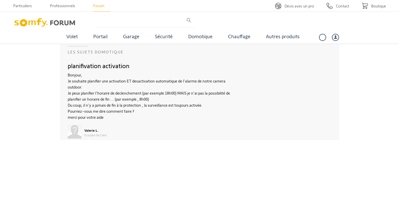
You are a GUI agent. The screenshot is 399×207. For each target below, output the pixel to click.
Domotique (200, 36)
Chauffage (239, 36)
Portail (100, 36)
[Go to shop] (374, 5)
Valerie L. (91, 130)
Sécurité (164, 36)
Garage (131, 36)
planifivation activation (98, 65)
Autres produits (283, 36)
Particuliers (22, 5)
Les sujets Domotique (96, 51)
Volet (72, 36)
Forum (98, 5)
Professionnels (62, 5)
